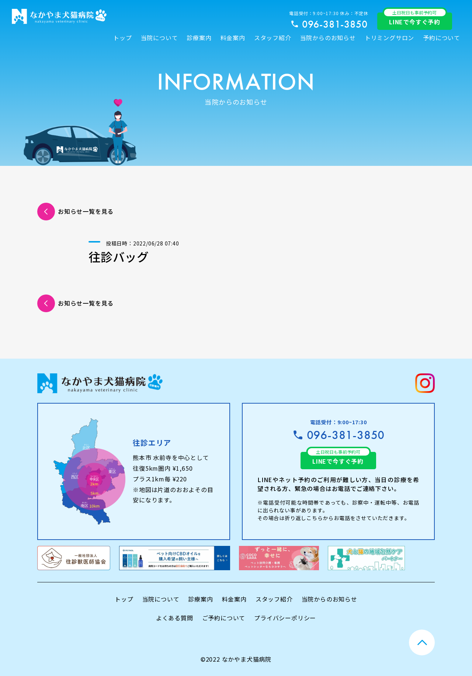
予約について (441, 37)
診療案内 (199, 37)
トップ (122, 37)
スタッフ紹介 (272, 37)
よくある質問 (174, 617)
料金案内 (233, 37)
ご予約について (224, 617)
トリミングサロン (389, 37)
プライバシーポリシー (285, 617)
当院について (159, 37)
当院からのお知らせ (328, 37)
